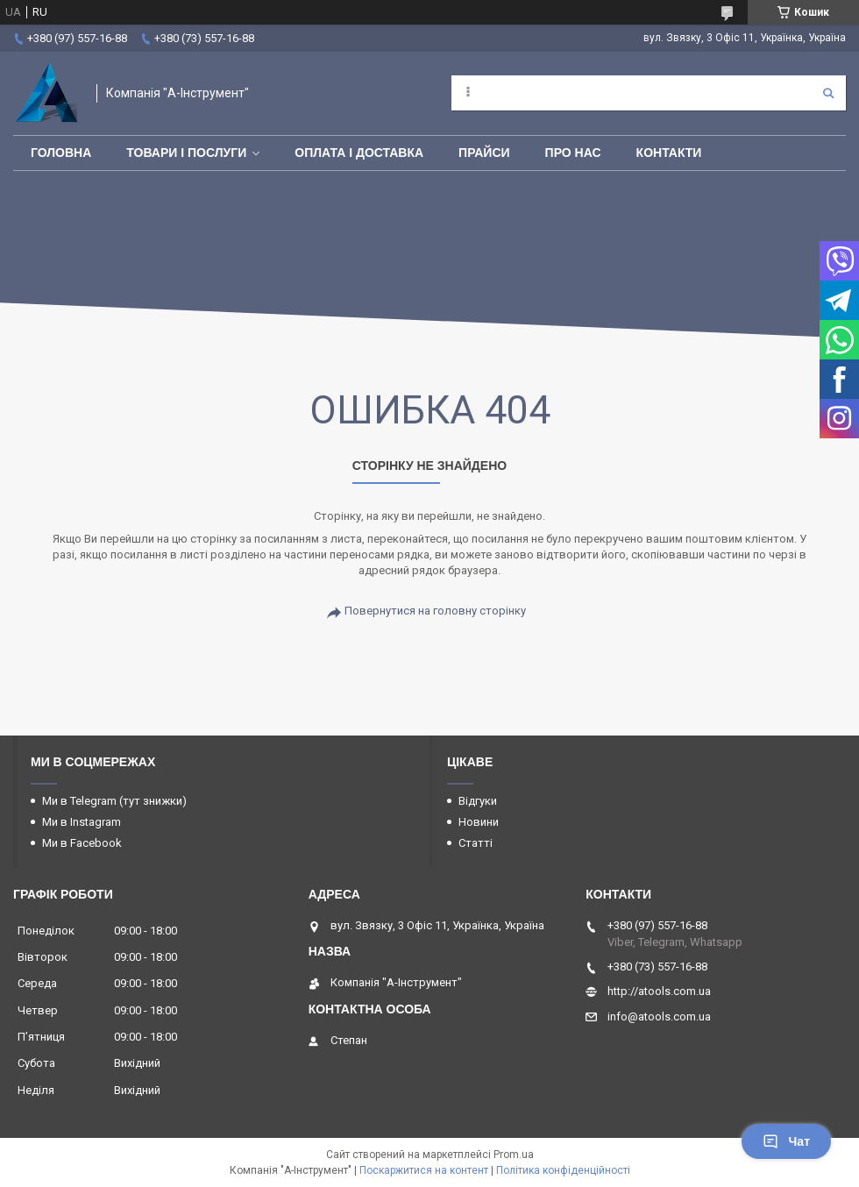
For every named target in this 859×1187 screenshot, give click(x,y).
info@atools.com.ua (659, 1016)
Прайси (484, 153)
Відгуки (477, 800)
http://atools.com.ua (659, 991)
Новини (478, 821)
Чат (786, 1141)
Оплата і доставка (359, 153)
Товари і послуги (186, 153)
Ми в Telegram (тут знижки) (114, 800)
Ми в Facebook (82, 842)
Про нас (573, 153)
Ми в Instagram (81, 821)
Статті (475, 842)
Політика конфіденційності (563, 1170)
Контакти (669, 153)
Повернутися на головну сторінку (435, 610)
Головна (61, 153)
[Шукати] (828, 92)
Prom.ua (513, 1154)
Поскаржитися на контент (423, 1170)
